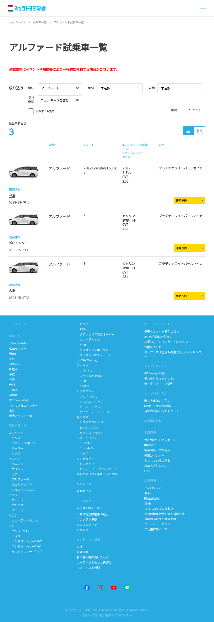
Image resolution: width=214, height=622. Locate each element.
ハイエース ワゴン (22, 489)
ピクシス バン (87, 427)
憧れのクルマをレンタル (160, 378)
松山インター (18, 243)
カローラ (16, 500)
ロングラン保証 (87, 519)
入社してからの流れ (157, 460)
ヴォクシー (17, 469)
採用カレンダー (154, 455)
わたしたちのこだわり (158, 508)
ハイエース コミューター (94, 412)
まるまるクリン (87, 525)
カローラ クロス (89, 339)
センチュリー (87, 463)
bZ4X (82, 345)
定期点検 (83, 552)
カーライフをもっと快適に (94, 562)
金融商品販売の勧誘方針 (160, 519)
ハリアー (84, 324)
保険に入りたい (154, 347)
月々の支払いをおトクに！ (161, 411)
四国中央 (15, 364)
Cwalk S (85, 448)
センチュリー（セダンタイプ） (98, 469)
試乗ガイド (84, 491)
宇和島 (13, 395)
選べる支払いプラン (157, 400)
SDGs (148, 503)
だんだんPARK (18, 343)
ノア (13, 474)
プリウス (16, 505)
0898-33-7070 (19, 202)
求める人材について (157, 465)
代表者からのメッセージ (160, 440)
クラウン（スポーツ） (93, 350)
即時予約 (189, 200)
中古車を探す (85, 508)
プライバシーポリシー (158, 524)
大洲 (12, 290)
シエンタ (16, 463)
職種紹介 (150, 445)
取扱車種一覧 (17, 425)
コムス (82, 453)
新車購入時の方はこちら (93, 557)
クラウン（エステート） (94, 355)
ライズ (15, 536)
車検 (80, 547)
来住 (12, 359)
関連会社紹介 (153, 498)
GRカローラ (86, 386)
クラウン (16, 510)
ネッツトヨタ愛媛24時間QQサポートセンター (172, 354)
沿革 (147, 493)
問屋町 (13, 354)
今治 (12, 195)
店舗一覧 (15, 336)
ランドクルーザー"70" (25, 546)
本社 (12, 410)
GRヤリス (84, 371)
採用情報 (150, 432)
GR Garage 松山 (154, 373)
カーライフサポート (157, 324)
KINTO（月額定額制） (158, 406)
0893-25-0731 (19, 297)
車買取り (82, 530)
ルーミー (16, 448)
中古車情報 (84, 500)
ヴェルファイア (20, 484)
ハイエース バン (89, 407)
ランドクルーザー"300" (25, 541)
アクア (14, 453)
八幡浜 (13, 390)
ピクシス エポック (90, 422)
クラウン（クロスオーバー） (97, 334)
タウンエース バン (90, 402)
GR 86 (82, 381)
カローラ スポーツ (22, 443)
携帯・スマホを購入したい (161, 331)
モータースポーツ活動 (158, 383)
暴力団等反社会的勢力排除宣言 (165, 514)
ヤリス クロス (19, 531)
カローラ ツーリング (24, 520)
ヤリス (15, 438)
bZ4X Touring (87, 360)
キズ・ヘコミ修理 (88, 567)
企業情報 (150, 480)
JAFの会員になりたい (158, 336)
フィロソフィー (154, 488)
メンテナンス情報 (88, 539)
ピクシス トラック (90, 432)
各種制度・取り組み (157, 450)
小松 (12, 374)
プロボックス (87, 396)
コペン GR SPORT (90, 376)
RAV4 (81, 329)
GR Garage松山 (19, 400)
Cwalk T (85, 443)
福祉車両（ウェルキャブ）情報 (97, 474)
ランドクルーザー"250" (26, 552)
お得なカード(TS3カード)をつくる (166, 342)
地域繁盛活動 (153, 420)
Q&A (147, 471)
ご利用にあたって (155, 529)
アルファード (19, 479)
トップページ (17, 324)
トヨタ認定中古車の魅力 (93, 514)
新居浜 (13, 369)
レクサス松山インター (23, 405)
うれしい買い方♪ (155, 393)
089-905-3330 (19, 250)
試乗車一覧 (84, 484)
